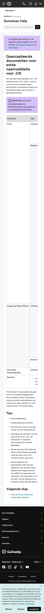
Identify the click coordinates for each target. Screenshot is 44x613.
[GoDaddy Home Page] (11, 552)
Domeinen (17, 16)
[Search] (37, 27)
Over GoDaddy (8, 513)
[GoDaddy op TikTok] (15, 568)
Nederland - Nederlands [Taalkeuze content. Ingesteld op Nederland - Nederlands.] (13, 561)
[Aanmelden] (36, 4)
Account (5, 537)
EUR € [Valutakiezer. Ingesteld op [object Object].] (38, 561)
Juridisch (11, 576)
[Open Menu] (3, 4)
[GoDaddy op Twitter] (21, 568)
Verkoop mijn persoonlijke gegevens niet (22, 581)
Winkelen (6, 543)
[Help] (30, 3)
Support (5, 519)
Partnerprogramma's (10, 531)
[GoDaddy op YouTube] (27, 568)
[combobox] (19, 27)
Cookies (33, 576)
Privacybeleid (22, 576)
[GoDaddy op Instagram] (9, 568)
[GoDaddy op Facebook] (4, 568)
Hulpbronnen (7, 525)
